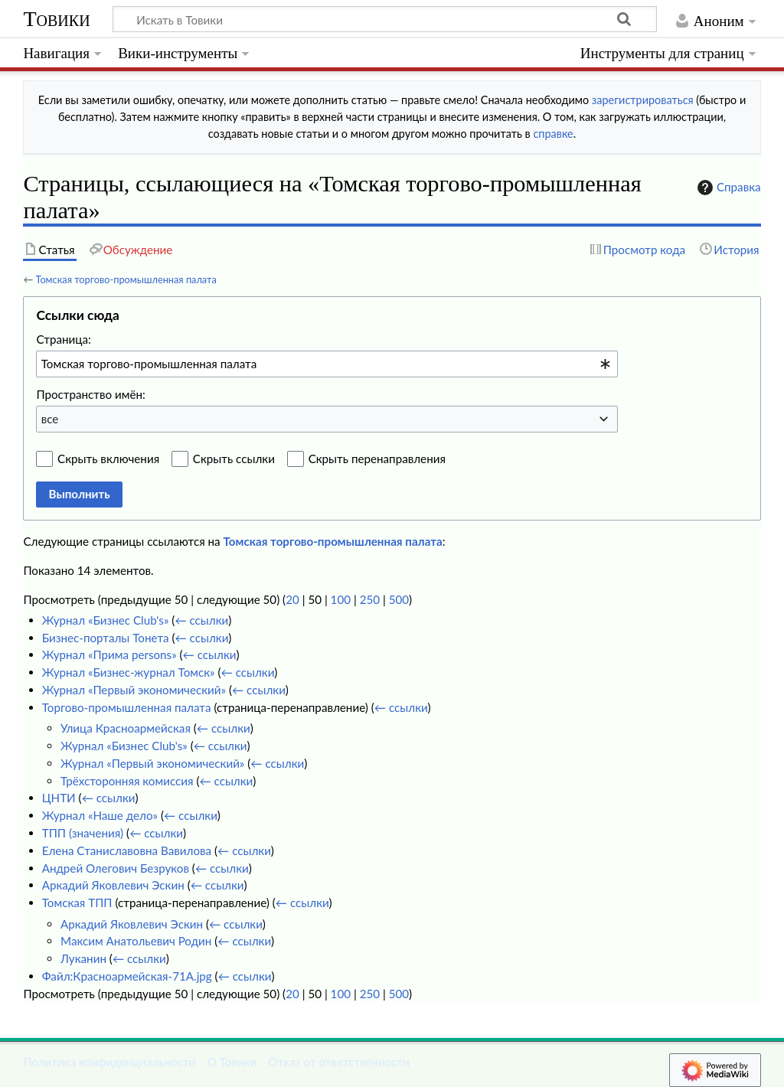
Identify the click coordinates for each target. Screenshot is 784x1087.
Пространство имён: (90, 394)
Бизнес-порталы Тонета (105, 638)
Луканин (83, 958)
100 (341, 599)
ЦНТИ (59, 798)
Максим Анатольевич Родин (135, 941)
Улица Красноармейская (125, 728)
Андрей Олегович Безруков (115, 868)
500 (399, 599)
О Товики (232, 1062)
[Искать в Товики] (384, 19)
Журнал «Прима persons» (109, 654)
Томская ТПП (77, 902)
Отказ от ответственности (339, 1062)
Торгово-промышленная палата (126, 707)
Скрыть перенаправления (377, 458)
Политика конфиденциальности (109, 1062)
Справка (727, 187)
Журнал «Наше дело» (100, 815)
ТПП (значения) (82, 833)
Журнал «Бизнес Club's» (105, 620)
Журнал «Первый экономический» (134, 690)
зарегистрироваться (643, 99)
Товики (56, 19)
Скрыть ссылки (234, 458)
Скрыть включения (108, 458)
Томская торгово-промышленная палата (125, 279)
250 (370, 599)
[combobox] (327, 364)
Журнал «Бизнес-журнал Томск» (128, 672)
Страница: (63, 339)
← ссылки (201, 620)
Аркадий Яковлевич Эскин (113, 885)
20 (292, 599)
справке (553, 133)
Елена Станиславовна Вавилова (126, 850)
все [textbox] (50, 419)
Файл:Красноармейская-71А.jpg (127, 976)
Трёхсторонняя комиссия (126, 781)
